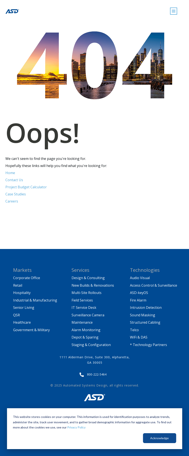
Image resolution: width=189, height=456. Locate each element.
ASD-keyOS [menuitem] (139, 292)
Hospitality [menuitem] (22, 292)
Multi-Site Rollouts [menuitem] (87, 292)
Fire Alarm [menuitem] (138, 300)
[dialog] (94, 428)
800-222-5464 (96, 374)
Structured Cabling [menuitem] (145, 322)
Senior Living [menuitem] (23, 307)
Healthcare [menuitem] (22, 322)
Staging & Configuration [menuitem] (91, 344)
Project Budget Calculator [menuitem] (26, 187)
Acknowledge (159, 438)
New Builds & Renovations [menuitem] (93, 285)
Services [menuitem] (80, 270)
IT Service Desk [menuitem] (84, 307)
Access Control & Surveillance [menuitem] (153, 285)
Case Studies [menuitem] (15, 194)
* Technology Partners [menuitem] (148, 344)
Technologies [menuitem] (145, 270)
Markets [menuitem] (22, 270)
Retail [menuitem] (17, 285)
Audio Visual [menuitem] (140, 277)
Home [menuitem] (10, 172)
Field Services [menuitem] (82, 300)
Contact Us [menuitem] (14, 180)
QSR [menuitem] (16, 315)
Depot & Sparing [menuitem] (85, 337)
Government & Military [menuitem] (31, 330)
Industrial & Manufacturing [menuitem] (35, 300)
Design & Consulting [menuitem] (88, 277)
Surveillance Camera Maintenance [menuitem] (88, 319)
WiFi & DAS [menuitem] (138, 337)
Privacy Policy (76, 427)
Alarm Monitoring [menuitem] (86, 330)
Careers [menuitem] (11, 201)
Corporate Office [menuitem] (26, 277)
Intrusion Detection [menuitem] (146, 307)
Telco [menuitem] (134, 330)
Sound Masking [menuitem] (142, 315)
